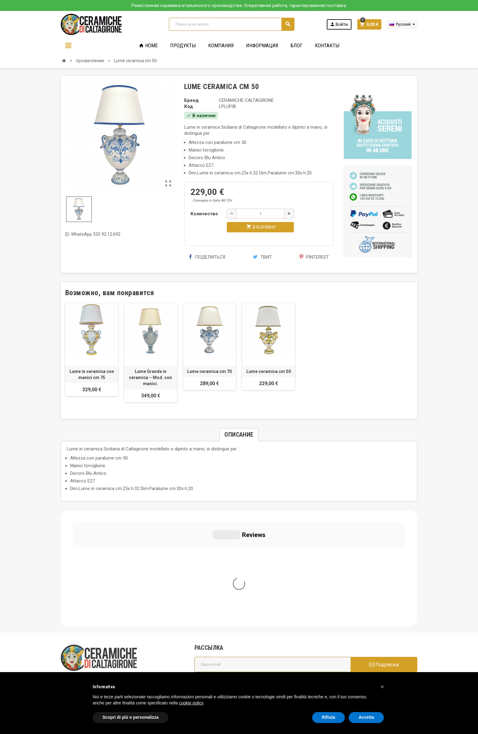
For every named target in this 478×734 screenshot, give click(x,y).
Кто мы (206, 592)
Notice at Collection (80, 668)
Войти (339, 24)
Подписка (384, 549)
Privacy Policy (74, 640)
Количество (204, 214)
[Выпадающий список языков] (402, 24)
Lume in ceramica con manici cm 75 (92, 374)
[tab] (238, 434)
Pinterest (314, 257)
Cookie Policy (74, 649)
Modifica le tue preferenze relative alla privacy (112, 658)
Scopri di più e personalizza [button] (130, 717)
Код (188, 106)
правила (207, 647)
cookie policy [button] (191, 702)
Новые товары (213, 655)
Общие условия (214, 600)
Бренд (191, 100)
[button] (382, 687)
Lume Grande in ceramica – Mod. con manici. (150, 377)
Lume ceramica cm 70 (209, 371)
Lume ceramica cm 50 (268, 371)
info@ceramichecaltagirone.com (99, 597)
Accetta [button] (366, 717)
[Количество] (260, 214)
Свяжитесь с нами (217, 664)
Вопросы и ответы (217, 624)
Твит (262, 257)
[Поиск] (231, 24)
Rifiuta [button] (328, 717)
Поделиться (207, 257)
